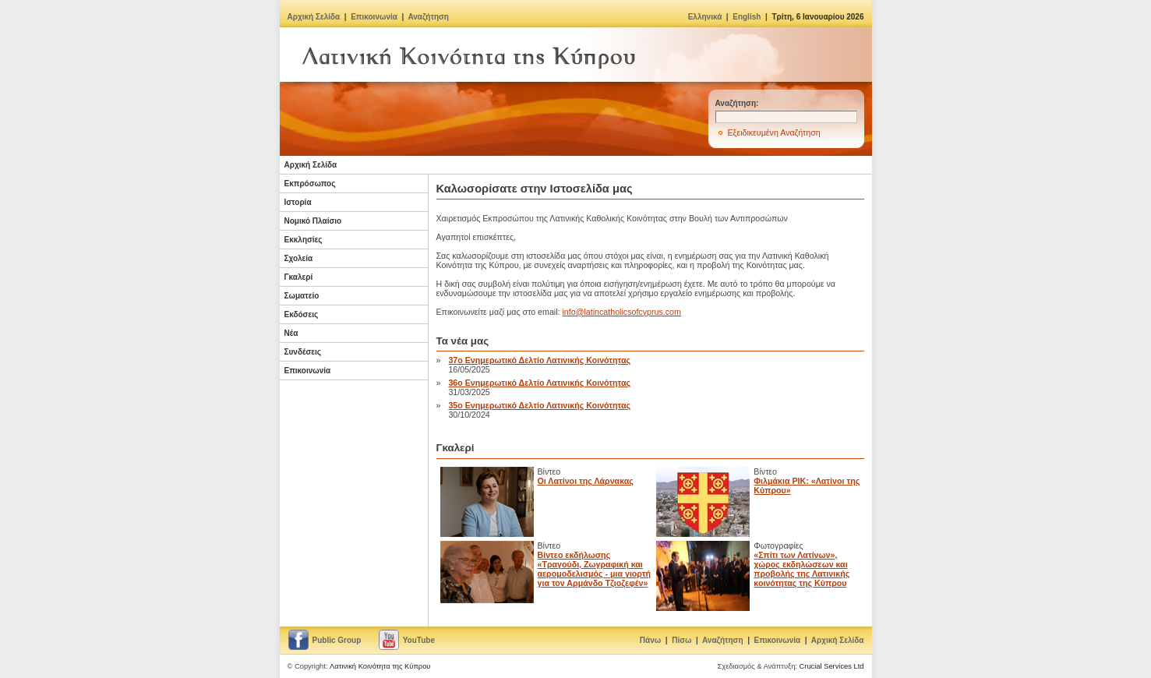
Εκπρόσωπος (310, 183)
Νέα (291, 333)
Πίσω (681, 640)
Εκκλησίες (303, 239)
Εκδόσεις (301, 314)
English (747, 16)
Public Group (337, 640)
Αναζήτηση (428, 16)
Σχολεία (298, 258)
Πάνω (650, 640)
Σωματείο (302, 295)
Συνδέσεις (303, 352)
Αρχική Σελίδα (314, 16)
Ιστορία (298, 202)
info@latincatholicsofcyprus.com (621, 311)
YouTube (419, 640)
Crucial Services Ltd (832, 666)
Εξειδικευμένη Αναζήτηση (774, 132)
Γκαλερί (298, 277)
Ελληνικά (705, 16)
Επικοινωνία (374, 16)
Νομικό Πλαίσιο (313, 221)
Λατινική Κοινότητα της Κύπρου (380, 666)
